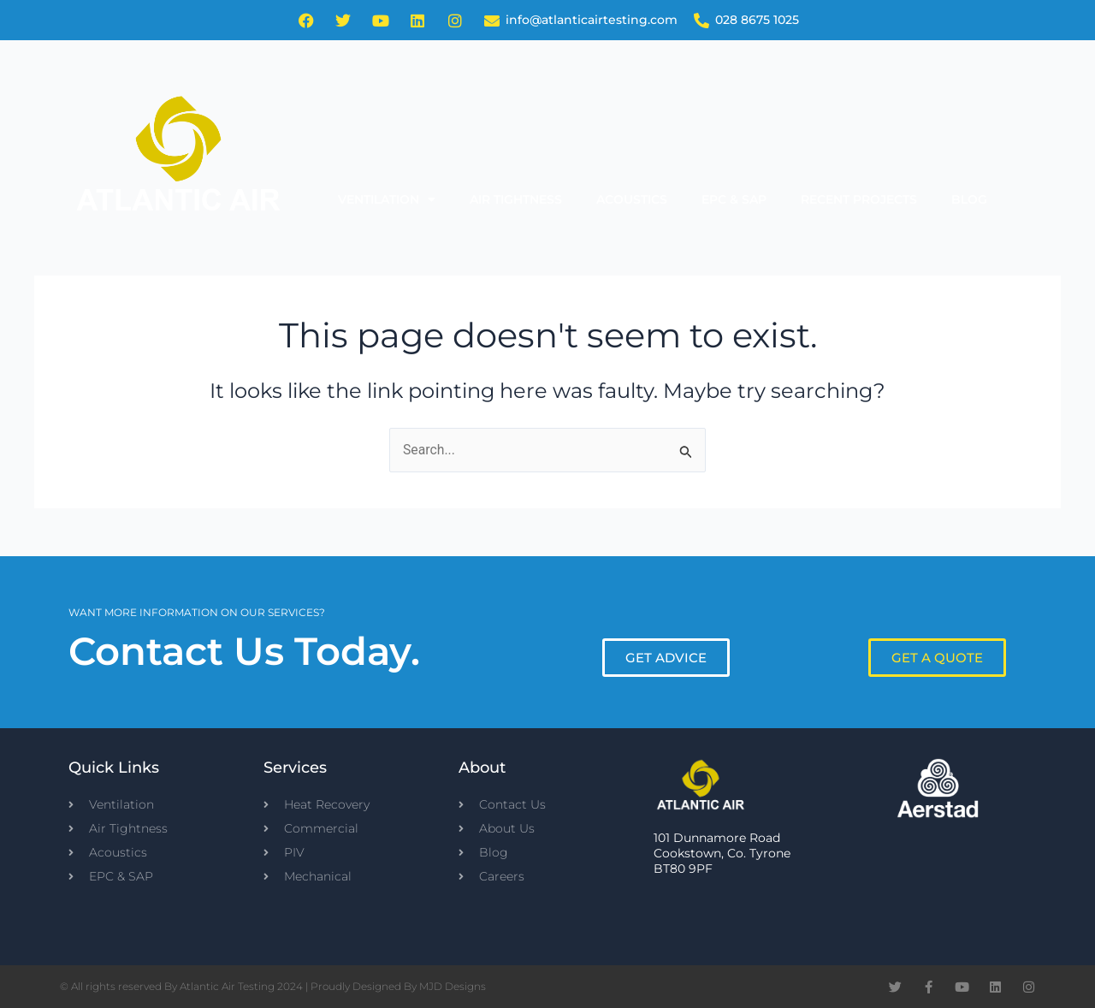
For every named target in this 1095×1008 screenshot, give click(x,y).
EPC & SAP (733, 199)
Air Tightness (516, 199)
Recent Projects (859, 199)
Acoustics (631, 199)
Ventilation (386, 199)
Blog (969, 199)
